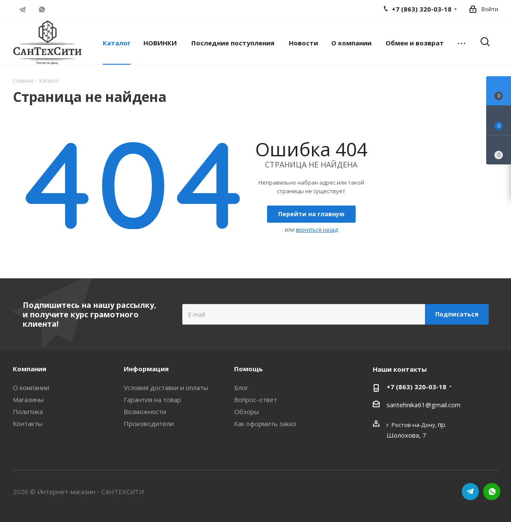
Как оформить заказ (265, 423)
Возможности (145, 411)
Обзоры (246, 411)
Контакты (27, 423)
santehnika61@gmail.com (423, 404)
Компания (29, 368)
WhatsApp (41, 9)
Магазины (28, 399)
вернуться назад (317, 229)
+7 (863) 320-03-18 (416, 386)
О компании (31, 387)
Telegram (22, 9)
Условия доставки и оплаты (166, 387)
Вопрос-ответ (255, 399)
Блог (241, 387)
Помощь (248, 368)
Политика (28, 411)
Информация (146, 368)
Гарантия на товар (152, 399)
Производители (149, 423)
